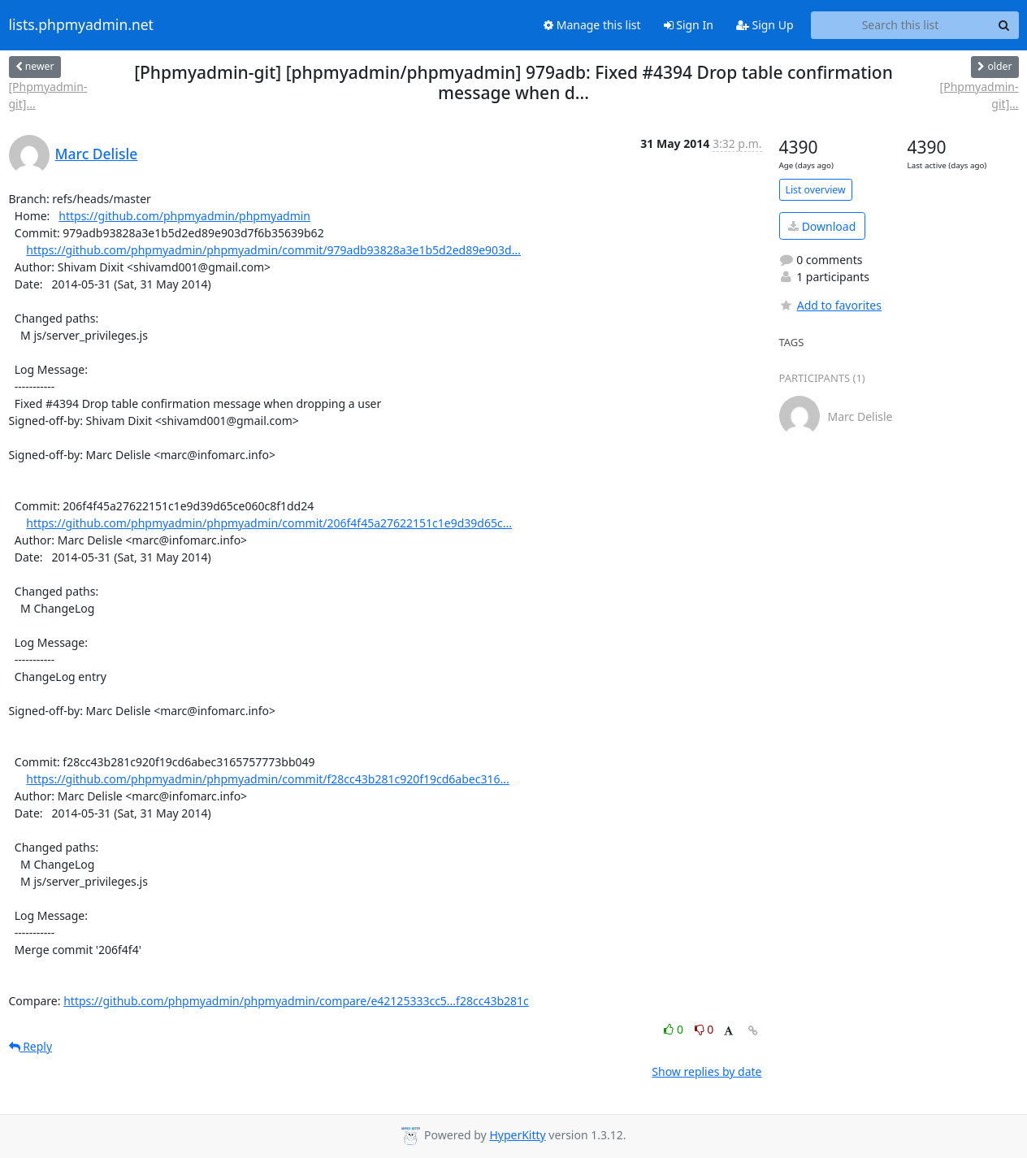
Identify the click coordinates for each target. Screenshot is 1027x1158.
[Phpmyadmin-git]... (48, 95)
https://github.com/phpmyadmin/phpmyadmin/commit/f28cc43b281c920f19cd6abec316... (267, 779)
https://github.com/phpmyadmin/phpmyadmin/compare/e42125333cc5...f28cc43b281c (296, 1000)
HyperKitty (517, 1135)
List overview (816, 190)
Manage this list (592, 25)
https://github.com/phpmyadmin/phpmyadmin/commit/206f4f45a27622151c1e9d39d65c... (269, 523)
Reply (31, 1046)
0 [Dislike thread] (704, 1029)
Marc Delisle (96, 153)
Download (822, 226)
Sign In (688, 25)
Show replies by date (706, 1071)
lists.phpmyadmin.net (81, 25)
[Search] (1004, 25)
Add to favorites (830, 305)
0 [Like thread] (675, 1029)
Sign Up (765, 25)
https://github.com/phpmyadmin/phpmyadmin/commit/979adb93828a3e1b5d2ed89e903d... (273, 250)
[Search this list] (900, 25)
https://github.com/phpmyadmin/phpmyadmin (184, 215)
